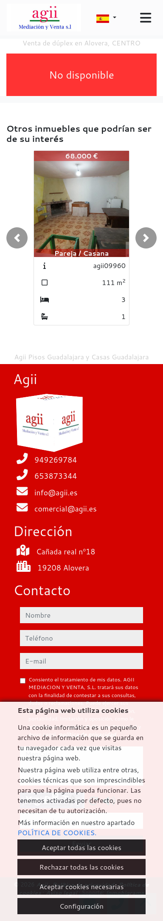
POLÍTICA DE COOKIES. (56, 832)
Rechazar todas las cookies (81, 867)
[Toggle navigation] (145, 18)
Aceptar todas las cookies (81, 847)
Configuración (81, 906)
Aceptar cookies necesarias (81, 886)
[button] (17, 238)
